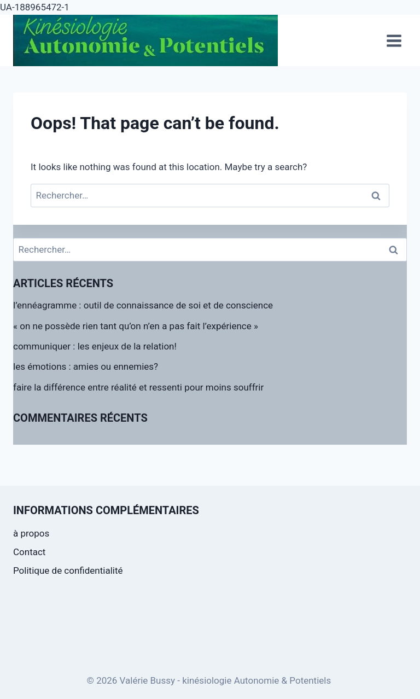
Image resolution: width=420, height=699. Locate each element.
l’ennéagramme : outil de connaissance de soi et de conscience (143, 305)
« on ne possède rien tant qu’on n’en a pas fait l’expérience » (135, 326)
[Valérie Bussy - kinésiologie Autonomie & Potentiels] (145, 40)
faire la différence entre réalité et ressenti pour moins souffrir (138, 387)
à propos (31, 533)
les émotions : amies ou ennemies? (85, 366)
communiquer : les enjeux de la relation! (95, 346)
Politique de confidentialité (68, 570)
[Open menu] (394, 40)
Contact (29, 551)
